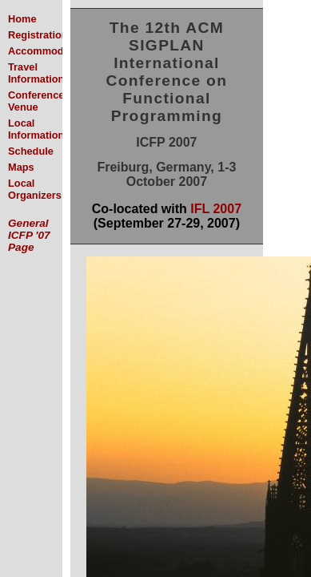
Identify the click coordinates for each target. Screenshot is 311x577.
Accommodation (48, 51)
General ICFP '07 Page (29, 235)
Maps (21, 167)
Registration (38, 35)
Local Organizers (35, 189)
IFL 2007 (215, 209)
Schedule (31, 151)
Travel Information (36, 73)
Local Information (36, 129)
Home (22, 19)
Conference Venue (36, 101)
